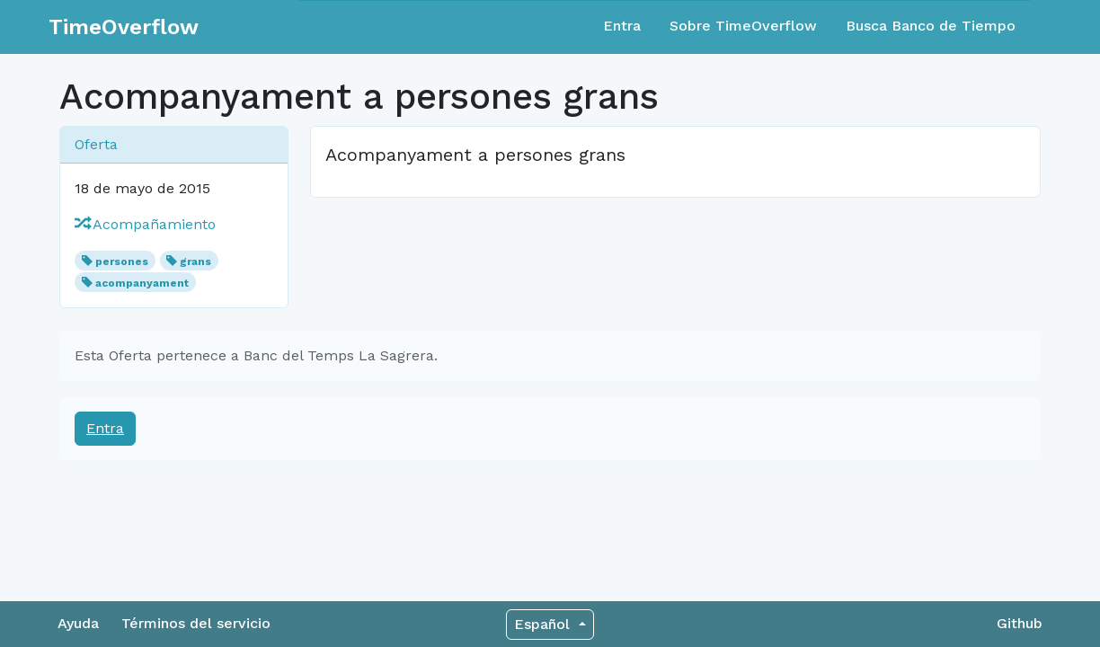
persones (121, 261)
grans (195, 261)
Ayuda (78, 623)
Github (1019, 623)
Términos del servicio (196, 623)
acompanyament (142, 283)
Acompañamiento (145, 224)
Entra (622, 25)
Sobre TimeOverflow (743, 25)
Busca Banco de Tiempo (931, 25)
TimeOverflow (124, 27)
